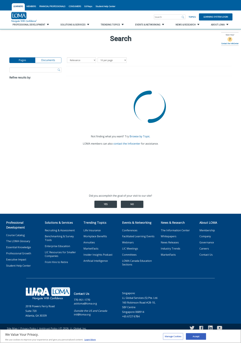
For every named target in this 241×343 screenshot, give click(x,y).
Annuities (89, 242)
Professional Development (15, 225)
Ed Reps (88, 6)
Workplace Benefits (95, 236)
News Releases (170, 242)
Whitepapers (168, 236)
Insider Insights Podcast (97, 254)
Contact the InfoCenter (230, 43)
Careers (204, 248)
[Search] (183, 17)
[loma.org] (24, 16)
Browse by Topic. (140, 136)
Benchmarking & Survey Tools (59, 238)
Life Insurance (92, 230)
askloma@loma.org (85, 303)
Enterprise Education (57, 246)
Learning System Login (215, 16)
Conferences (129, 230)
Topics (192, 16)
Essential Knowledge (18, 247)
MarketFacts (90, 248)
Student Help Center (105, 6)
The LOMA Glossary (18, 241)
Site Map (12, 328)
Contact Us (206, 254)
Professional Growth (18, 253)
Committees (129, 254)
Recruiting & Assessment (60, 230)
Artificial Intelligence (95, 261)
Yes (106, 204)
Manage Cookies (173, 338)
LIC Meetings (130, 248)
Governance (206, 242)
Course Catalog (15, 235)
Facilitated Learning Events (138, 236)
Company (205, 236)
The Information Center (175, 230)
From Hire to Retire (56, 262)
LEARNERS (18, 6)
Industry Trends (170, 248)
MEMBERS (31, 6)
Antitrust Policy (48, 328)
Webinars (128, 242)
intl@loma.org (82, 314)
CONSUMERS (75, 6)
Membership (207, 230)
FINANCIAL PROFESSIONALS (52, 6)
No (132, 204)
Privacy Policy (28, 328)
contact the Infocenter (126, 143)
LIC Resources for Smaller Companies (60, 254)
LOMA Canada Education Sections (137, 262)
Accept (196, 338)
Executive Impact (16, 259)
